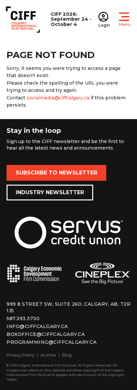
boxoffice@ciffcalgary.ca (46, 334)
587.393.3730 (23, 318)
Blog (67, 355)
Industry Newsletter (50, 192)
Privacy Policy (20, 355)
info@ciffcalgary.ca (37, 326)
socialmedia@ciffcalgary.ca (57, 98)
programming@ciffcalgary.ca (51, 342)
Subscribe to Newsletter (56, 173)
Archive (48, 355)
